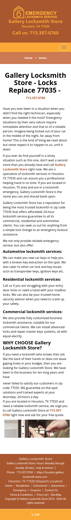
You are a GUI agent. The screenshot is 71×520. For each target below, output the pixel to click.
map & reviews (45, 467)
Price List (42, 494)
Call (35, 514)
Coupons (35, 490)
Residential (22, 485)
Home (28, 58)
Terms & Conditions (21, 494)
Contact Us (51, 490)
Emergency (19, 490)
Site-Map (56, 494)
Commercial (40, 485)
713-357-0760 (44, 33)
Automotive (58, 485)
